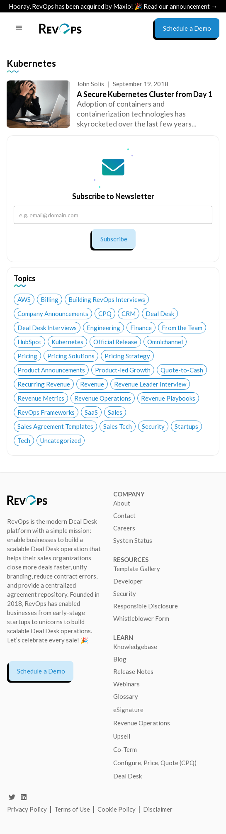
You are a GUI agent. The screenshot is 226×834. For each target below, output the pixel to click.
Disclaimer (158, 809)
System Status (132, 540)
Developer (128, 581)
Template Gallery (136, 568)
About (121, 503)
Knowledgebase (135, 646)
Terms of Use (72, 809)
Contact (124, 515)
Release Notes (133, 671)
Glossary (125, 696)
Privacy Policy (27, 809)
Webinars (126, 684)
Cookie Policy (116, 809)
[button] (19, 28)
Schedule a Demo (41, 671)
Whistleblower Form (141, 618)
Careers (124, 528)
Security (124, 593)
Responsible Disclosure (145, 606)
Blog (119, 659)
